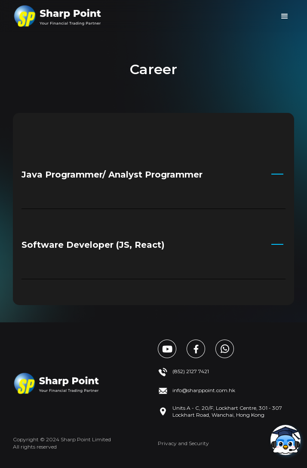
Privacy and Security (183, 443)
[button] (284, 16)
